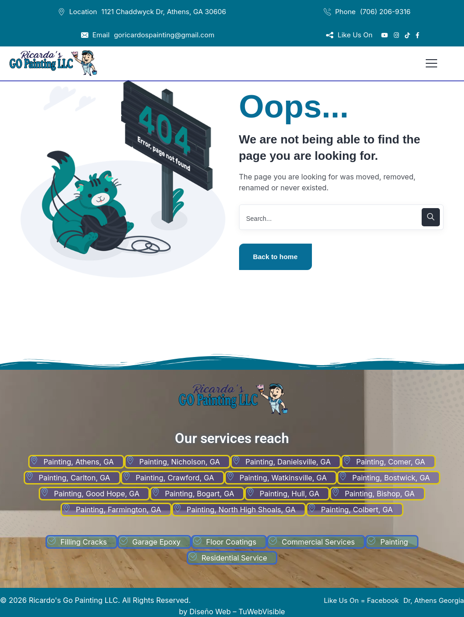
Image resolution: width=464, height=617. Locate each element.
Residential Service (234, 557)
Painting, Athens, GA (78, 461)
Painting (394, 541)
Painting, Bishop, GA (379, 493)
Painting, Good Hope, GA (96, 493)
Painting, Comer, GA (390, 461)
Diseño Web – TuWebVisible (237, 611)
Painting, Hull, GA (289, 493)
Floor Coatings (231, 541)
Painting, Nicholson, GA (179, 461)
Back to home (275, 257)
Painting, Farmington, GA (118, 509)
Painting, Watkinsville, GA (283, 477)
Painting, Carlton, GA (74, 477)
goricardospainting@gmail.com (164, 35)
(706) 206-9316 (385, 11)
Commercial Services (318, 541)
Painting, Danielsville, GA (288, 461)
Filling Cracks (84, 541)
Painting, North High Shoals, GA (241, 509)
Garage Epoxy (157, 541)
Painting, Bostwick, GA (391, 477)
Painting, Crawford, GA (175, 477)
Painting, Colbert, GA (357, 509)
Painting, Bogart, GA (199, 493)
